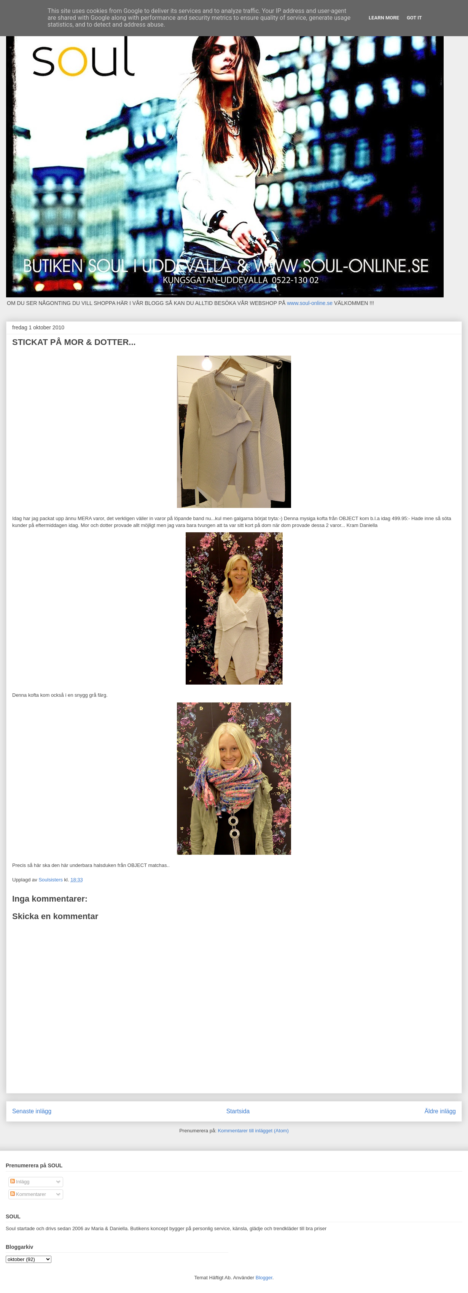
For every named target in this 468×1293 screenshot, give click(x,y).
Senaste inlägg (31, 1111)
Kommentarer (28, 1194)
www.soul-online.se (310, 303)
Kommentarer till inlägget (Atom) (253, 1130)
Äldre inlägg (440, 1111)
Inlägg (20, 1181)
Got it (414, 18)
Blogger (264, 1277)
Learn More (384, 18)
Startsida (238, 1111)
